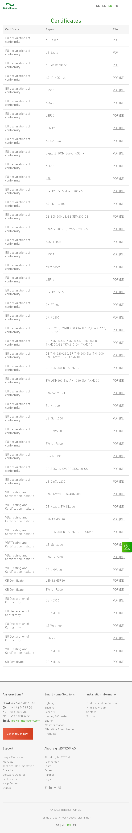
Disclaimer (83, 817)
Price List (8, 770)
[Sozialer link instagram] (60, 788)
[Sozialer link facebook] (45, 788)
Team (47, 766)
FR (116, 6)
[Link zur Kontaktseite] (127, 547)
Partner (49, 774)
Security (49, 712)
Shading (49, 707)
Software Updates (14, 774)
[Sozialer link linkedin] (50, 788)
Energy (48, 720)
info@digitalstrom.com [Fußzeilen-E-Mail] (25, 720)
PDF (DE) (119, 78)
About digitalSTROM (57, 757)
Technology (51, 761)
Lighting (49, 703)
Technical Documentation (18, 766)
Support (91, 716)
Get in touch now (17, 733)
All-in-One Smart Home (59, 729)
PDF (115, 40)
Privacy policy (67, 817)
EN (110, 6)
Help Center (10, 783)
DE (98, 6)
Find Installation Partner (101, 703)
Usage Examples (13, 757)
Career (48, 770)
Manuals (8, 761)
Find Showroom (96, 707)
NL (104, 6)
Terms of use (49, 817)
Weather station (54, 725)
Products (50, 733)
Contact (91, 712)
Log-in (48, 779)
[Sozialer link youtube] (55, 788)
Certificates (10, 779)
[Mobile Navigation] (126, 6)
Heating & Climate (55, 716)
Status (7, 787)
